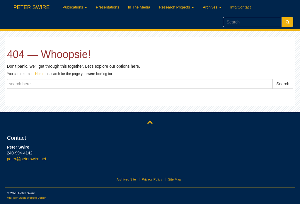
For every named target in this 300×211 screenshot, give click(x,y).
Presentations (107, 7)
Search (282, 83)
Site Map (174, 179)
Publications (75, 7)
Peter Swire (31, 6)
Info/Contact (240, 7)
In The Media (139, 7)
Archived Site (126, 179)
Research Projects (176, 7)
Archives (212, 7)
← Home (37, 74)
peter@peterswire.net (26, 158)
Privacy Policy (152, 179)
